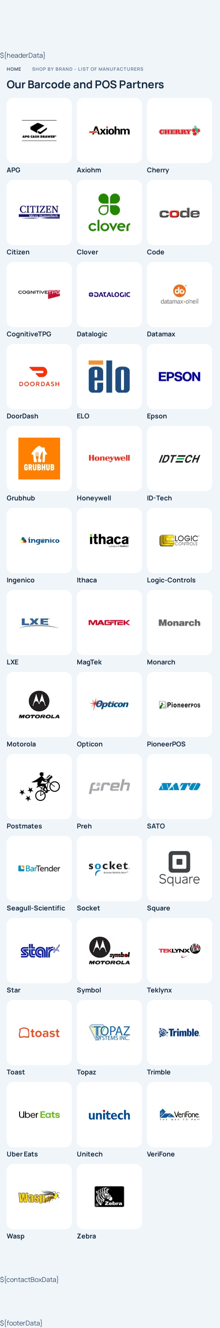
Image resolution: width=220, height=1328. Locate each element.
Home (14, 69)
